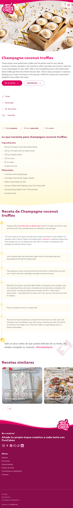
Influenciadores (7, 464)
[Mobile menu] (68, 5)
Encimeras (6, 461)
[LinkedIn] (22, 445)
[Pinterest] (11, 445)
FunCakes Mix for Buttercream (29, 227)
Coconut (45, 240)
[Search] (63, 5)
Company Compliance (10, 500)
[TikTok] (18, 445)
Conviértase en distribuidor (12, 471)
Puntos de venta (8, 468)
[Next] (9, 410)
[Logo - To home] (63, 425)
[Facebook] (7, 445)
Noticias (5, 458)
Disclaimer (6, 497)
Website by (10, 504)
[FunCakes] (8, 8)
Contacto (5, 474)
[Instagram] (3, 445)
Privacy (5, 494)
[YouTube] (15, 445)
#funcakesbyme (44, 347)
